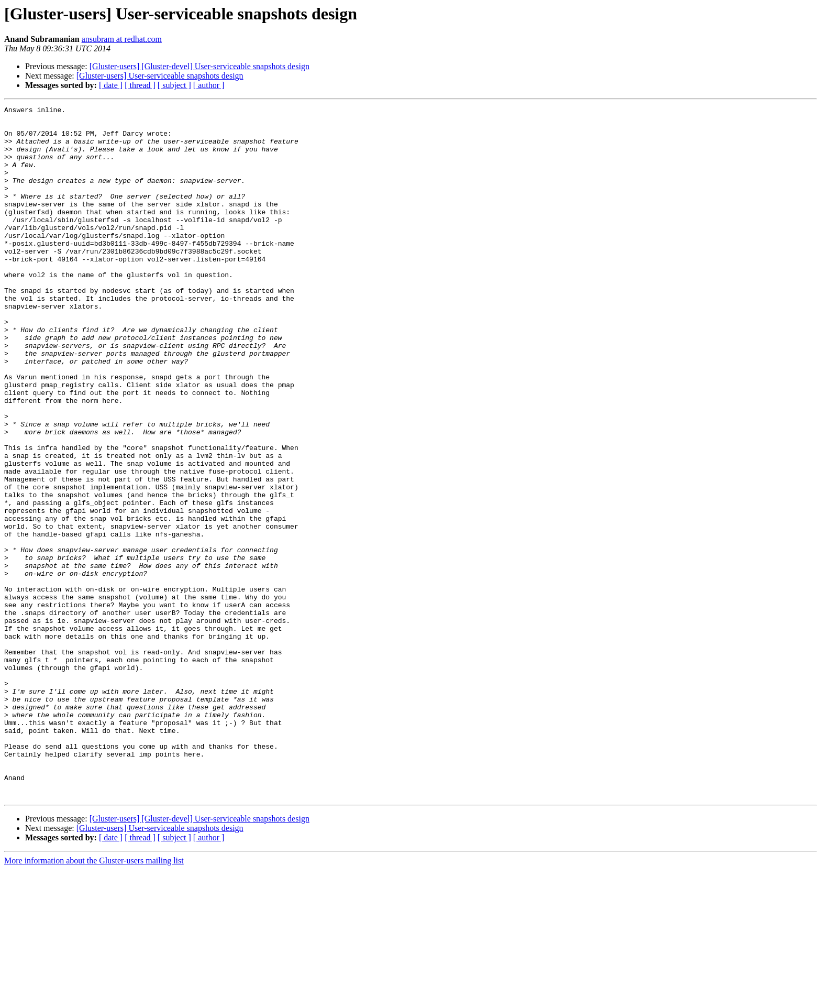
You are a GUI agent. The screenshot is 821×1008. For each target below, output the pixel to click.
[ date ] (111, 85)
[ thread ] (140, 85)
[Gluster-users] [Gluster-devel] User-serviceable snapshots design (199, 66)
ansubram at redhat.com (122, 39)
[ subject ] (174, 85)
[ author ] (209, 85)
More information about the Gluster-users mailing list (94, 998)
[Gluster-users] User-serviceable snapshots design (159, 75)
